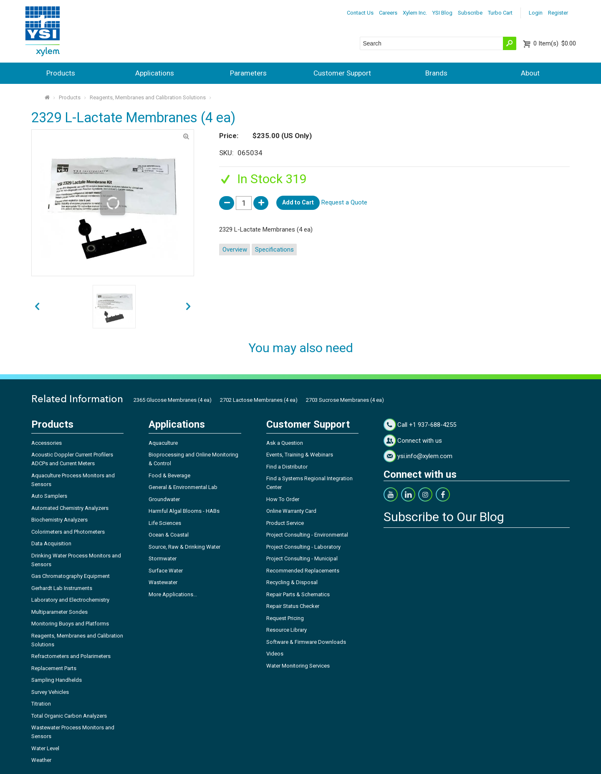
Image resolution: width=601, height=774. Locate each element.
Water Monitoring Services (298, 666)
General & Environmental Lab (183, 487)
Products (60, 73)
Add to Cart (298, 202)
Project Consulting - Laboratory (303, 547)
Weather (41, 760)
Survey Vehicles (50, 692)
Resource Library (286, 630)
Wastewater (163, 582)
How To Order (282, 499)
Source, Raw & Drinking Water (184, 547)
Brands (436, 73)
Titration (41, 704)
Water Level (45, 748)
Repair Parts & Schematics (298, 594)
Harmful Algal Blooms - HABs (184, 511)
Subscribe (470, 13)
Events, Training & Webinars (299, 454)
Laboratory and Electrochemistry (70, 600)
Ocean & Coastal (169, 535)
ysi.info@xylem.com (424, 456)
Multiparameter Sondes (59, 612)
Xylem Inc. (415, 13)
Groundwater (164, 499)
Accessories (46, 443)
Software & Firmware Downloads (306, 642)
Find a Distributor (287, 467)
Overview (234, 249)
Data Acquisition (51, 543)
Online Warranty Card (291, 511)
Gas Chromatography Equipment (70, 576)
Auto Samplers (49, 496)
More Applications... (173, 594)
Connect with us (419, 440)
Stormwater (163, 558)
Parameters (248, 73)
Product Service (285, 523)
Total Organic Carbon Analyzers (69, 716)
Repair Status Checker (292, 606)
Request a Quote (344, 202)
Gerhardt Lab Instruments (61, 588)
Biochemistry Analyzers (59, 520)
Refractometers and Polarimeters (71, 656)
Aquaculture (163, 443)
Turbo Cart (500, 13)
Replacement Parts (53, 668)
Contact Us (360, 13)
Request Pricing (285, 618)
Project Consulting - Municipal (302, 558)
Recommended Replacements (302, 570)
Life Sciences (165, 523)
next (37, 306)
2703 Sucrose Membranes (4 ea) (345, 400)
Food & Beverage (169, 475)
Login (536, 13)
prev (188, 306)
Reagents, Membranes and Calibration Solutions (148, 97)
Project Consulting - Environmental (307, 535)
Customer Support (342, 73)
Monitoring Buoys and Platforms (70, 623)
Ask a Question (284, 443)
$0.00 (554, 43)
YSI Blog (442, 13)
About (530, 73)
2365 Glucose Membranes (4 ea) (173, 400)
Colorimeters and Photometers (68, 532)
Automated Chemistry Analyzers (70, 508)
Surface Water (166, 570)
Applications (154, 73)
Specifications (274, 249)
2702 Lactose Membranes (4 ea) (259, 400)
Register (558, 13)
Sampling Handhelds (56, 680)
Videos (274, 653)
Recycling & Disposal (292, 582)
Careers (388, 13)
